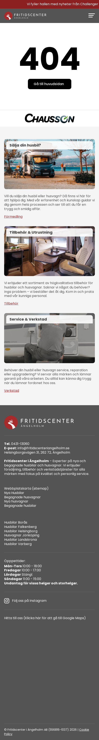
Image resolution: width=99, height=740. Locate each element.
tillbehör (29, 469)
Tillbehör (11, 304)
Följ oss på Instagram (25, 600)
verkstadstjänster (58, 469)
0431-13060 (16, 444)
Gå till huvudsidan (49, 84)
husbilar (30, 465)
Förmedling (13, 217)
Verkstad (11, 391)
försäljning (12, 469)
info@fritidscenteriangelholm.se (36, 448)
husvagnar (53, 465)
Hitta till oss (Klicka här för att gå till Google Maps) (45, 618)
